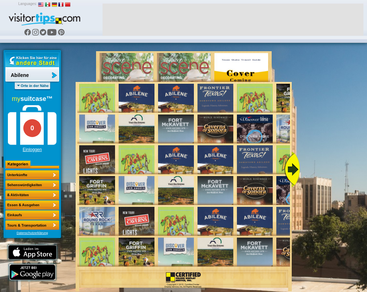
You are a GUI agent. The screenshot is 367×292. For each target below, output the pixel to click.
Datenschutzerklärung (32, 233)
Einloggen (32, 149)
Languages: (27, 4)
